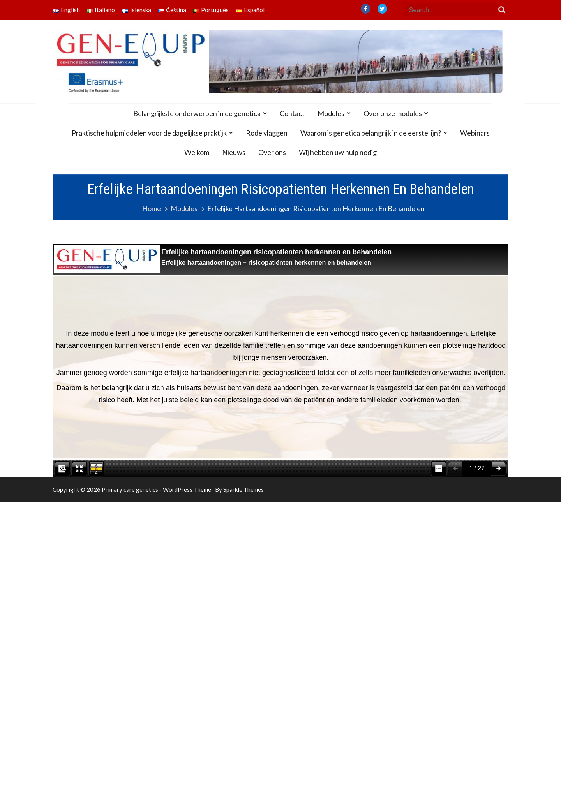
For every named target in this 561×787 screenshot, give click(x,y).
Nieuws (233, 152)
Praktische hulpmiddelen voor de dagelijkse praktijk (149, 133)
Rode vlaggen (267, 133)
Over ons (272, 152)
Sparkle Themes (243, 489)
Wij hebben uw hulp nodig (338, 152)
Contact (292, 113)
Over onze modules (392, 113)
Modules (331, 113)
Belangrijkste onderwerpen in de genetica (197, 113)
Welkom (196, 152)
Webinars (475, 133)
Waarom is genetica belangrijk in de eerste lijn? (370, 133)
